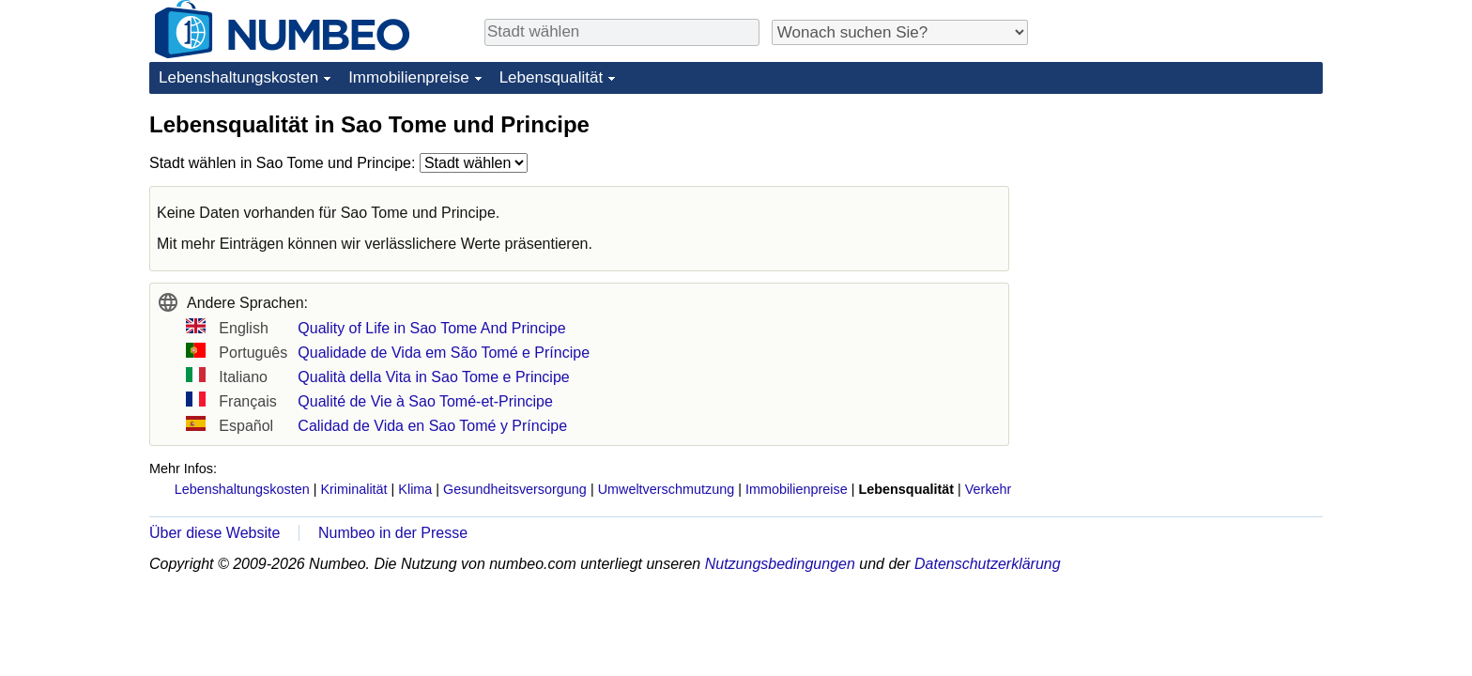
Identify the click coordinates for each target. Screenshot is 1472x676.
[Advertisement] (1182, 227)
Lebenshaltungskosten (238, 77)
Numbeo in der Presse (393, 533)
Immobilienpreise (408, 77)
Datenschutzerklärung (987, 564)
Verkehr (988, 489)
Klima (415, 489)
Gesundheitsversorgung (515, 489)
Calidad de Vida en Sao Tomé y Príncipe (432, 426)
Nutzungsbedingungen (780, 564)
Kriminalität (353, 489)
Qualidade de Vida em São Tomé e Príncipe (444, 353)
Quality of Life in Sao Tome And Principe (431, 328)
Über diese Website (214, 533)
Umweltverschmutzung (666, 489)
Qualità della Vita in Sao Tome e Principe (433, 377)
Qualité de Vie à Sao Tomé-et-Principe (425, 401)
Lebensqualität (551, 77)
